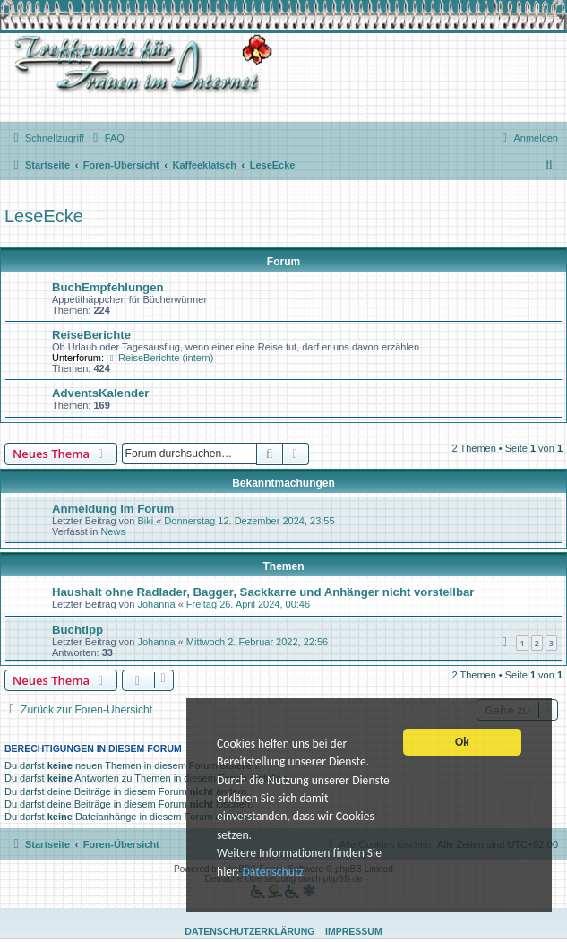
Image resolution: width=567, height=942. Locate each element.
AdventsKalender (100, 393)
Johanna (156, 604)
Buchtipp (77, 629)
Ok (462, 743)
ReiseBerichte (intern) (160, 357)
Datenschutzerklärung (249, 931)
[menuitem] (107, 138)
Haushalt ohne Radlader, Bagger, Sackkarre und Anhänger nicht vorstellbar (263, 592)
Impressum (353, 931)
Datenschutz (272, 872)
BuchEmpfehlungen (108, 287)
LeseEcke (43, 216)
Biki (145, 520)
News (112, 531)
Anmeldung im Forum (113, 508)
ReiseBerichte (91, 334)
